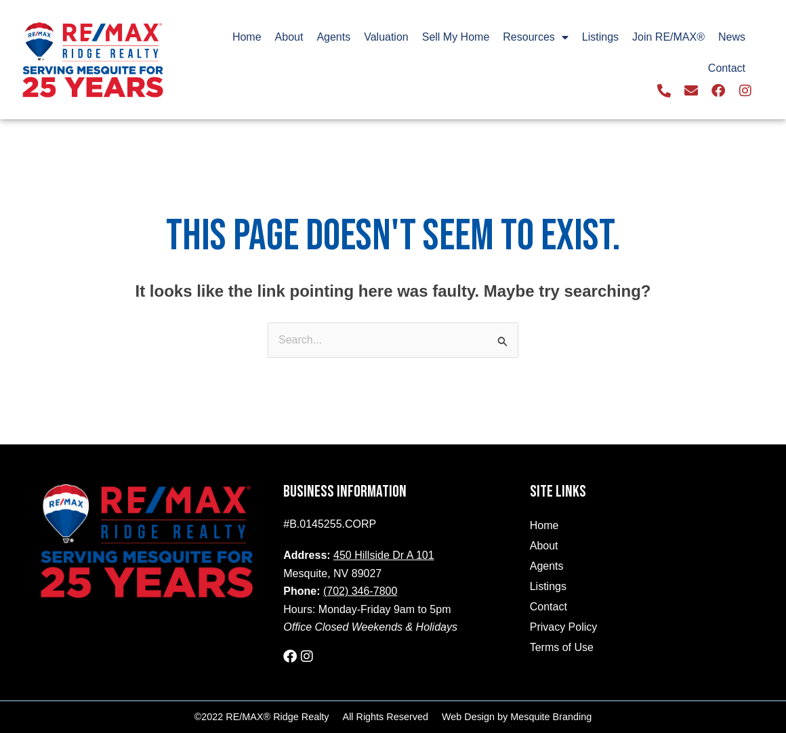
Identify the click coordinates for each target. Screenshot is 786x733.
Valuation (386, 37)
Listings (600, 37)
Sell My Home (456, 37)
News (731, 37)
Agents (333, 37)
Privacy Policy (564, 627)
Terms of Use (562, 647)
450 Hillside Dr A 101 (383, 555)
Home (247, 37)
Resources (535, 37)
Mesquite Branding (551, 716)
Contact (726, 68)
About (289, 37)
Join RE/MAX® (668, 37)
